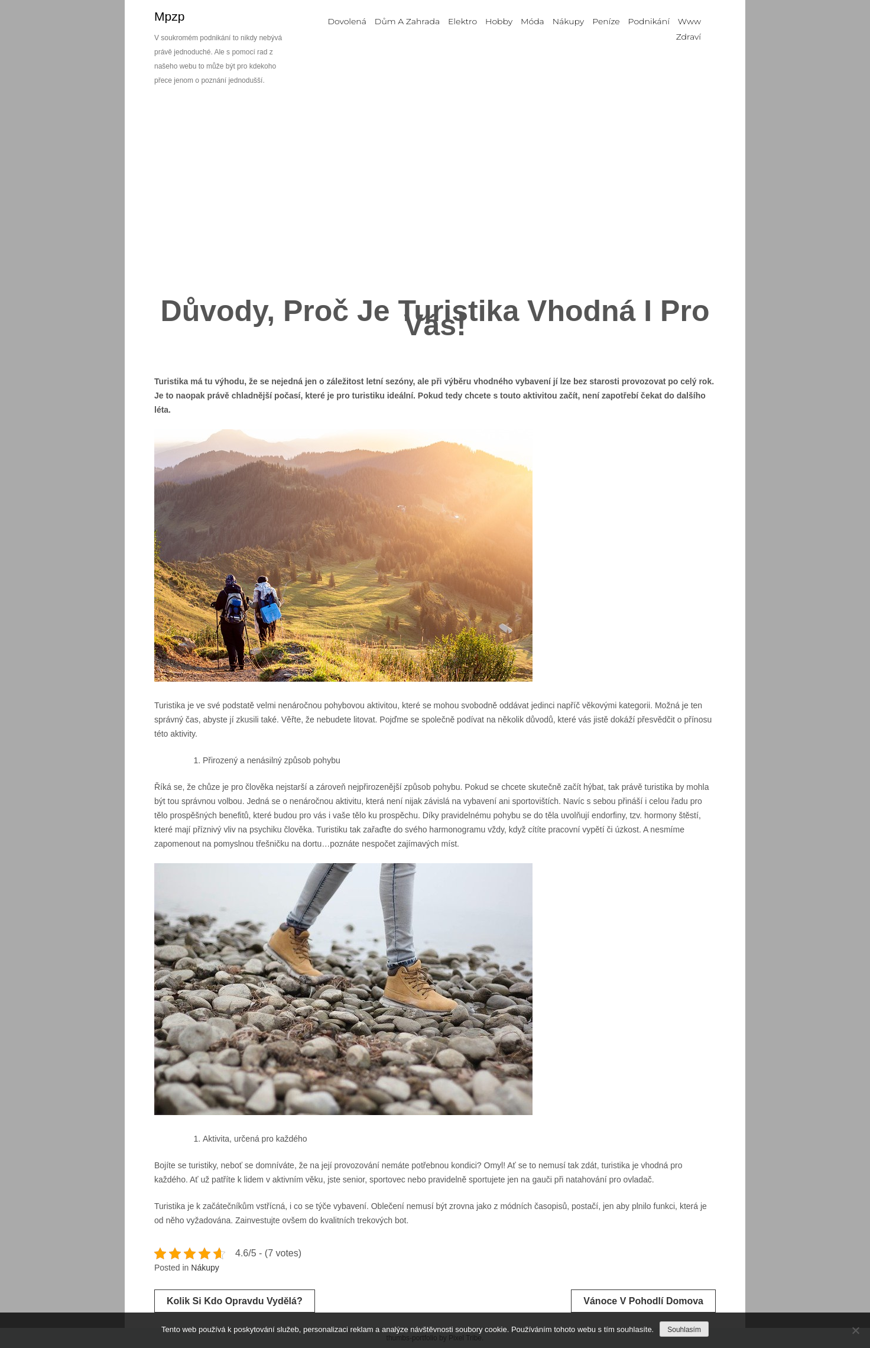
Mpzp (169, 16)
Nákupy (205, 1267)
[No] (855, 1330)
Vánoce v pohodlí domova (643, 1301)
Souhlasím (684, 1330)
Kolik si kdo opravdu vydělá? (235, 1301)
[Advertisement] (435, 195)
